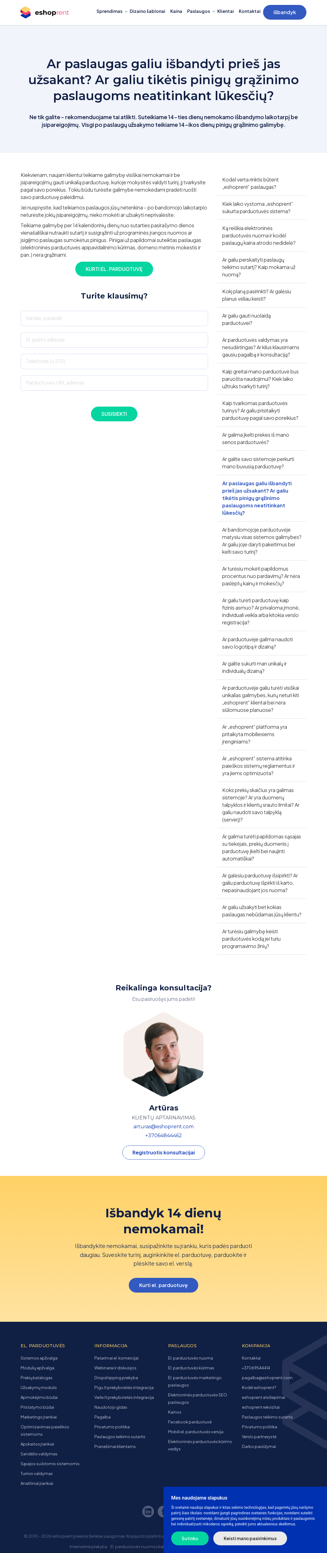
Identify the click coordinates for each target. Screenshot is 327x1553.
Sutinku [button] (190, 1538)
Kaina (176, 11)
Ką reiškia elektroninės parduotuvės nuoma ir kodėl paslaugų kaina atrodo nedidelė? (259, 235)
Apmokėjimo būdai (39, 1397)
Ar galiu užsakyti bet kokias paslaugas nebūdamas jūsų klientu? (261, 911)
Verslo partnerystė (259, 1436)
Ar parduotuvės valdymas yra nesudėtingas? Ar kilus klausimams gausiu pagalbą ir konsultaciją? (260, 347)
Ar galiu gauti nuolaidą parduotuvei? (246, 319)
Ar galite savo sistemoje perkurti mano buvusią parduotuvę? (258, 463)
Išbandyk (285, 12)
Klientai (225, 11)
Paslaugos (198, 11)
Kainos (174, 1412)
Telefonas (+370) (45, 361)
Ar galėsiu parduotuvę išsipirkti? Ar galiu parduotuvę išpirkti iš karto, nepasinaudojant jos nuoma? (260, 882)
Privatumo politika (112, 1426)
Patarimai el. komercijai (116, 1358)
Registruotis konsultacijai (163, 1152)
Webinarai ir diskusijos (115, 1367)
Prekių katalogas (37, 1377)
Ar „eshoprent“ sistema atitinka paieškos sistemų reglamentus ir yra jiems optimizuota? (258, 765)
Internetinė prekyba (88, 1546)
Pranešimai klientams (115, 1446)
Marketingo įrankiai (39, 1416)
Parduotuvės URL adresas (55, 382)
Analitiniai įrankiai (37, 1483)
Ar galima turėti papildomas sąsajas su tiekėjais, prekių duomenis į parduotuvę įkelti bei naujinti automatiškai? (261, 847)
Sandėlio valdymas (39, 1453)
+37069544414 (256, 1367)
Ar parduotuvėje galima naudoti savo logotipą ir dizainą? (257, 643)
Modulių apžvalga (37, 1367)
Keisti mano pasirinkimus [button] (250, 1538)
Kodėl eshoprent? (259, 1387)
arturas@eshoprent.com (163, 1127)
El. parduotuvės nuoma (190, 1358)
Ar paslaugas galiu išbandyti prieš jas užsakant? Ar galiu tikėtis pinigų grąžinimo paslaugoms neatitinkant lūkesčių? (257, 498)
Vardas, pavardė (44, 318)
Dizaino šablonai (147, 11)
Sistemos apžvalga (39, 1358)
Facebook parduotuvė (190, 1421)
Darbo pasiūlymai (259, 1446)
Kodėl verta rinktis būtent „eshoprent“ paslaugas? (250, 183)
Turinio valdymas (37, 1473)
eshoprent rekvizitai (261, 1407)
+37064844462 (163, 1135)
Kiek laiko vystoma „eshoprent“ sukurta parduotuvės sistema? (257, 207)
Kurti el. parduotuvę (114, 269)
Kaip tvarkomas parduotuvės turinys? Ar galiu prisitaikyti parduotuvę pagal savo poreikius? (260, 410)
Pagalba (102, 1416)
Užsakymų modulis (39, 1387)
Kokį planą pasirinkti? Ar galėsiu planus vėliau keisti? (256, 295)
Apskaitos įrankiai (37, 1444)
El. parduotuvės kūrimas (191, 1367)
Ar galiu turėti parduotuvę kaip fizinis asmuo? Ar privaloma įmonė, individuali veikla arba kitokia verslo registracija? (261, 611)
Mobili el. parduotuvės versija (195, 1431)
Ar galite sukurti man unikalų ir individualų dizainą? (254, 667)
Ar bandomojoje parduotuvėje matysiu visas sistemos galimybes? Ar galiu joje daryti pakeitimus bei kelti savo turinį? (261, 540)
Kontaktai (250, 11)
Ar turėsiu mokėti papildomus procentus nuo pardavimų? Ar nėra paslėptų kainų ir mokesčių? (261, 576)
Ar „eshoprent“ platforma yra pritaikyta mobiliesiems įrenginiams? (254, 734)
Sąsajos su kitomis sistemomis (50, 1463)
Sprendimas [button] (109, 11)
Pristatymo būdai (37, 1407)
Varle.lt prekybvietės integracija (124, 1397)
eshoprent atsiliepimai (263, 1397)
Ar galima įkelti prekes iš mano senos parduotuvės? (255, 438)
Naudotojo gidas (110, 1407)
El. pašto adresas (45, 339)
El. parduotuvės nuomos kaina (139, 1546)
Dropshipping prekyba (116, 1377)
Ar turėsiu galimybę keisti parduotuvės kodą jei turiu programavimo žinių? (251, 938)
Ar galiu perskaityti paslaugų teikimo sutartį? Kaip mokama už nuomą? (258, 267)
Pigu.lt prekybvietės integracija (124, 1387)
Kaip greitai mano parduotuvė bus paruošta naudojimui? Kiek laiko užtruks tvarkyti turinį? (260, 378)
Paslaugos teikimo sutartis (119, 1436)
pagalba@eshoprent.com (267, 1377)
